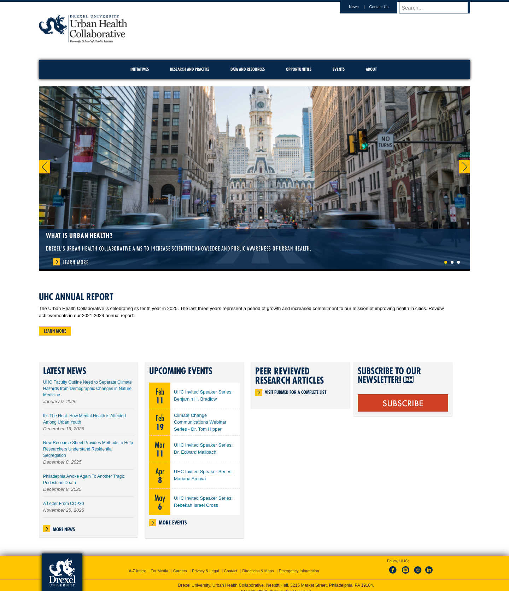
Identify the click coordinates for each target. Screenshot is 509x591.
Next (464, 166)
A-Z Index (137, 564)
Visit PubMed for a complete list (295, 392)
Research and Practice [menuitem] (189, 69)
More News (64, 529)
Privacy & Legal (205, 564)
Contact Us (385, 7)
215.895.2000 (254, 585)
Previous (44, 166)
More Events (173, 522)
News (360, 7)
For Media (159, 564)
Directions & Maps (258, 564)
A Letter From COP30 (63, 503)
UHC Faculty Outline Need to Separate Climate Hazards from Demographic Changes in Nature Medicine (87, 388)
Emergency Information (299, 564)
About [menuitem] (371, 69)
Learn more (55, 331)
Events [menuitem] (339, 69)
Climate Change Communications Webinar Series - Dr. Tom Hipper (200, 422)
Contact (231, 564)
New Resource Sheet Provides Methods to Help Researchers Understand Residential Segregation (88, 449)
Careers (180, 564)
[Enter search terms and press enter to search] (438, 7)
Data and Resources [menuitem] (247, 69)
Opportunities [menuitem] (298, 69)
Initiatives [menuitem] (139, 69)
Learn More (76, 262)
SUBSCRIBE (402, 402)
